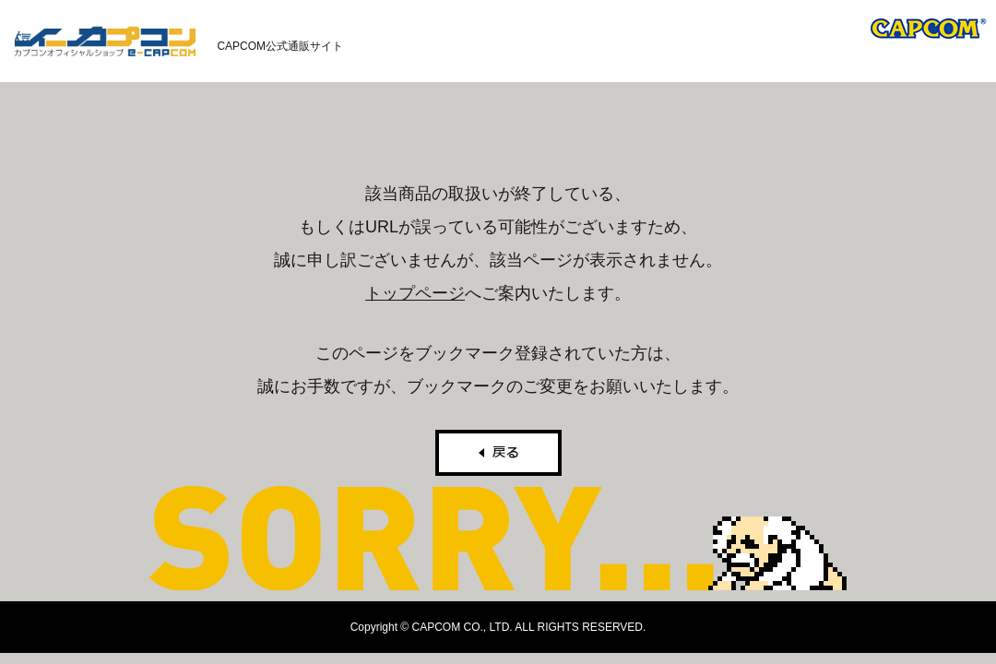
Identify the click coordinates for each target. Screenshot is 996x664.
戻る (498, 453)
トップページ (415, 293)
